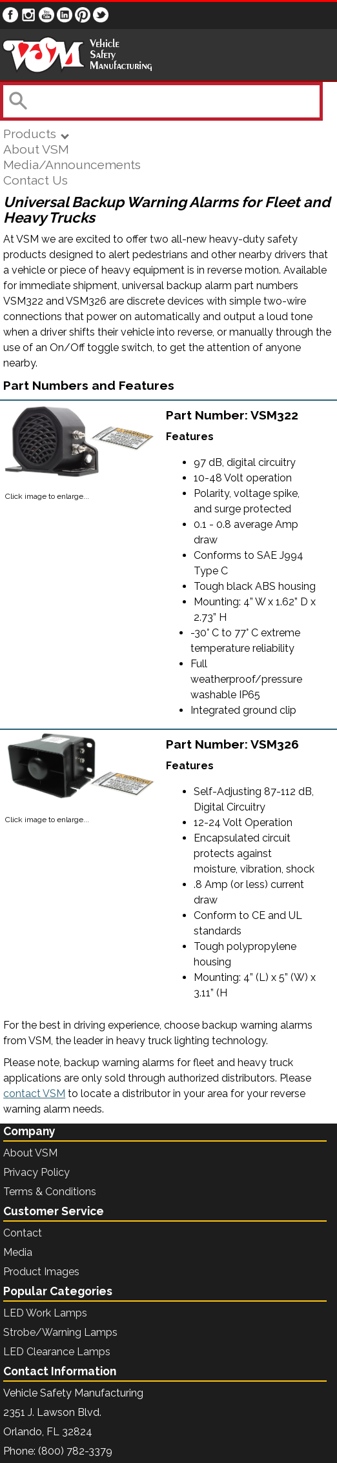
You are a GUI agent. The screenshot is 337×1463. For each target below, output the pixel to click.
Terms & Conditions (49, 1192)
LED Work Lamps (45, 1313)
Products (35, 133)
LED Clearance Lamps (56, 1352)
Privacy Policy (36, 1172)
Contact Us (35, 180)
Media (17, 1252)
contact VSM (34, 1093)
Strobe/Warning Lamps (60, 1332)
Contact (22, 1233)
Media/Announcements (72, 164)
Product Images (41, 1272)
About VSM (36, 149)
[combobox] (160, 101)
